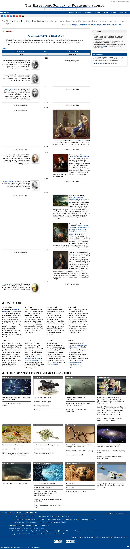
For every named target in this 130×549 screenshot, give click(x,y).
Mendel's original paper (32, 358)
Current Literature (29, 522)
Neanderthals (70, 483)
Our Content (32, 516)
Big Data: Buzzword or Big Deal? (45, 483)
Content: (17, 519)
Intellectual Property (57, 534)
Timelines (99, 13)
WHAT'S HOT (116, 25)
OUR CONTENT (81, 25)
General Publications (30, 528)
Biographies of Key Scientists (85, 519)
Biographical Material (83, 531)
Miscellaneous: (15, 528)
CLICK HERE (97, 63)
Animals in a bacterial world (43, 453)
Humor (42, 528)
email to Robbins (52, 364)
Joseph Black (9, 89)
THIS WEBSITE (94, 25)
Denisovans (70, 487)
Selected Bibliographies (31, 525)
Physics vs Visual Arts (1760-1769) (28, 547)
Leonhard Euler (7, 155)
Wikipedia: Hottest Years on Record (14, 483)
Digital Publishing (37, 531)
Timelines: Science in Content (49, 519)
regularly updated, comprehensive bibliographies (75, 364)
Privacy (37, 534)
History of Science (66, 531)
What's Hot (123, 13)
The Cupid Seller (78, 141)
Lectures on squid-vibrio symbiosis (46, 445)
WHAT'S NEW (105, 25)
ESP (73, 25)
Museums (96, 531)
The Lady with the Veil (76, 254)
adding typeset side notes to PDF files (78, 346)
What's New (111, 13)
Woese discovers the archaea (12, 445)
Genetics (26, 531)
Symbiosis (37, 425)
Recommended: (15, 525)
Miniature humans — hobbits (76, 491)
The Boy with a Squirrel (81, 156)
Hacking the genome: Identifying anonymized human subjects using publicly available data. (46, 493)
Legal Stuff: (16, 534)
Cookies (44, 534)
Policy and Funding (45, 522)
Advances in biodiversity (11, 449)
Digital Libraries (52, 531)
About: (18, 516)
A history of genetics (41, 410)
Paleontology (71, 425)
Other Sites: (16, 531)
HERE (102, 47)
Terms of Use (27, 534)
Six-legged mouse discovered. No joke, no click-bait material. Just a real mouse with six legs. (111, 485)
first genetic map (33, 360)
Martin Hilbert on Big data (43, 487)
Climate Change (8, 463)
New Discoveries (60, 522)
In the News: (16, 522)
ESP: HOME (4, 547)
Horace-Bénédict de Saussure (12, 181)
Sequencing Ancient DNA (74, 455)
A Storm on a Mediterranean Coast (76, 198)
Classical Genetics (84, 13)
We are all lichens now (42, 449)
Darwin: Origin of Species (43, 397)
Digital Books (67, 519)
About (72, 13)
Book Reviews (47, 525)
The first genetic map (41, 406)
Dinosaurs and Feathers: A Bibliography (79, 451)
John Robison (9, 284)
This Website (43, 516)
